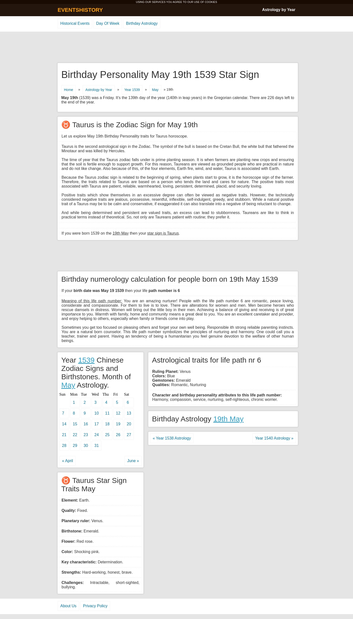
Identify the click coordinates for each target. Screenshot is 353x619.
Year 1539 (132, 90)
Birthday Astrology (142, 23)
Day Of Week (107, 23)
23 (86, 435)
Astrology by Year (278, 10)
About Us (68, 606)
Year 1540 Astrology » (274, 438)
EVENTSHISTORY (80, 10)
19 (118, 424)
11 (107, 413)
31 (96, 445)
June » (133, 461)
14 (64, 424)
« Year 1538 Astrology (172, 438)
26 (118, 435)
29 (75, 445)
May (155, 90)
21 (64, 435)
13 (129, 413)
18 (107, 424)
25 (107, 435)
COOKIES (211, 1)
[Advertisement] (176, 48)
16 (86, 424)
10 (96, 413)
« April (67, 461)
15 (75, 424)
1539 (86, 360)
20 (129, 424)
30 (86, 445)
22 (75, 435)
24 (96, 435)
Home (68, 90)
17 (96, 424)
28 (64, 445)
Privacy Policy (95, 606)
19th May (228, 419)
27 (129, 435)
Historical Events (74, 23)
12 (118, 413)
